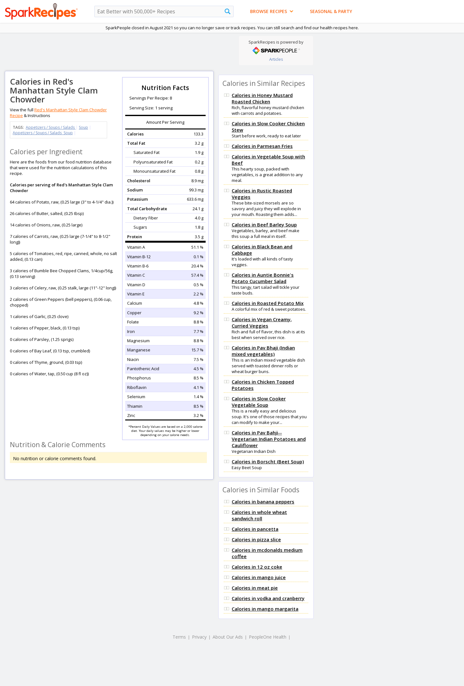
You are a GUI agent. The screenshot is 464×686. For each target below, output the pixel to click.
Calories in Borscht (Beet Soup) (268, 461)
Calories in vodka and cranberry (268, 598)
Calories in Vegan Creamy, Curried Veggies (262, 322)
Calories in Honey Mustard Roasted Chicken (262, 98)
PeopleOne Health (267, 637)
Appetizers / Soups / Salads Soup (43, 132)
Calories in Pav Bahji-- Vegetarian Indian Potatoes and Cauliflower (269, 438)
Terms (179, 637)
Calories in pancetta (255, 529)
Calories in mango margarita (265, 609)
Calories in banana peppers (263, 501)
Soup (83, 127)
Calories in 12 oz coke (257, 567)
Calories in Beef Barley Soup (264, 224)
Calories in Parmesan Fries (262, 146)
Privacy (199, 637)
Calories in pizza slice (256, 539)
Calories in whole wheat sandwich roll (259, 515)
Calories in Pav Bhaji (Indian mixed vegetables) (263, 350)
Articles (276, 59)
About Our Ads (228, 637)
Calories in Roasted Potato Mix (268, 303)
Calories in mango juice (259, 577)
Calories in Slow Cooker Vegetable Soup (259, 401)
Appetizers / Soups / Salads (51, 127)
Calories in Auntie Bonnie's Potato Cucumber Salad (263, 278)
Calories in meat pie (255, 588)
